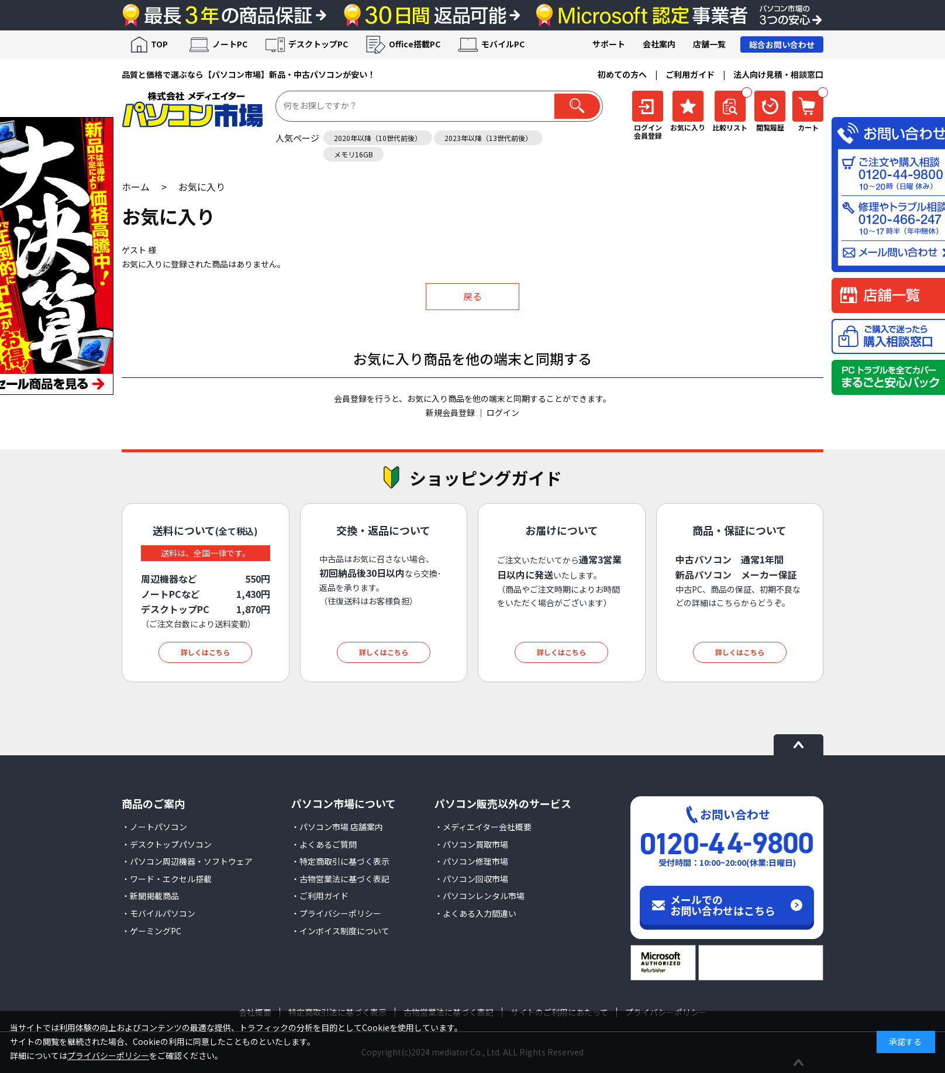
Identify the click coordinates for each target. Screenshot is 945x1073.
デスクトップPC (318, 44)
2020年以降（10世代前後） (378, 138)
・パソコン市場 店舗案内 (337, 827)
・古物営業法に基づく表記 (340, 879)
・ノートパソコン (154, 827)
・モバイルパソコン (158, 913)
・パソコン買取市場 (471, 844)
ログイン (503, 412)
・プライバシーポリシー (336, 913)
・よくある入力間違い (475, 913)
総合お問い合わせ (782, 44)
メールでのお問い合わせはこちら (722, 905)
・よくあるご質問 (324, 844)
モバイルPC (503, 44)
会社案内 (659, 44)
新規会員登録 (450, 412)
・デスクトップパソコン (167, 844)
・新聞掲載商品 (150, 896)
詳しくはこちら (205, 652)
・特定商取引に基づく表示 (340, 861)
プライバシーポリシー (108, 1055)
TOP (159, 44)
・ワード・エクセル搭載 (167, 879)
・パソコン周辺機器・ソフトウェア (187, 861)
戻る (472, 296)
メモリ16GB (353, 154)
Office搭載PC (414, 44)
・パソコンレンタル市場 (479, 896)
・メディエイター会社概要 (483, 827)
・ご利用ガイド (320, 896)
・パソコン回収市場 (471, 879)
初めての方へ (622, 74)
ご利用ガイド (690, 74)
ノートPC (229, 44)
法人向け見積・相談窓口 (778, 74)
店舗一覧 (709, 44)
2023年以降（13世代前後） (488, 138)
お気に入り (201, 187)
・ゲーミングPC (151, 931)
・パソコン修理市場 (471, 861)
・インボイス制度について (340, 931)
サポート (608, 44)
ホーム (136, 187)
